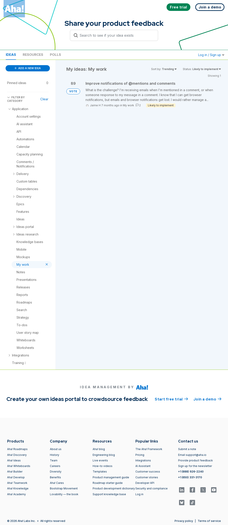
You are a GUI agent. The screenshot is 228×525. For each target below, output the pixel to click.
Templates (100, 471)
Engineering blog (104, 455)
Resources (33, 54)
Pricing (139, 455)
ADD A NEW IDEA (27, 68)
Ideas (11, 54)
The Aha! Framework (148, 449)
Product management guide (111, 477)
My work (128, 105)
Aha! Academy (16, 494)
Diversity (55, 471)
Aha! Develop (16, 477)
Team (53, 460)
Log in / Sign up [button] (211, 55)
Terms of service (209, 521)
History (54, 455)
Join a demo (207, 399)
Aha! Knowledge (17, 488)
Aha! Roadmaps (17, 449)
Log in (139, 494)
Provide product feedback (195, 460)
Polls (55, 54)
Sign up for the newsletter (195, 466)
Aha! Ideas (14, 460)
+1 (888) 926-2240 (191, 471)
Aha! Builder (14, 471)
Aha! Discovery (17, 455)
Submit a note (187, 449)
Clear (44, 99)
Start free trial (171, 399)
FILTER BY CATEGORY (16, 99)
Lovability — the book (64, 494)
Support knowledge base (109, 494)
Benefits (55, 477)
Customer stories (146, 477)
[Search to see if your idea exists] (116, 35)
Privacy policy (184, 521)
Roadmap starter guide (108, 483)
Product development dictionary (114, 488)
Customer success (147, 471)
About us (55, 449)
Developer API (144, 483)
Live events (100, 460)
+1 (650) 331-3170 (190, 477)
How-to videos (102, 466)
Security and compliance (151, 488)
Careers (55, 466)
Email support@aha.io (192, 455)
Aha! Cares (57, 483)
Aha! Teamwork (17, 483)
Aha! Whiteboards (18, 466)
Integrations (143, 460)
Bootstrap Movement (64, 488)
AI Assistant (143, 466)
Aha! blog (99, 449)
